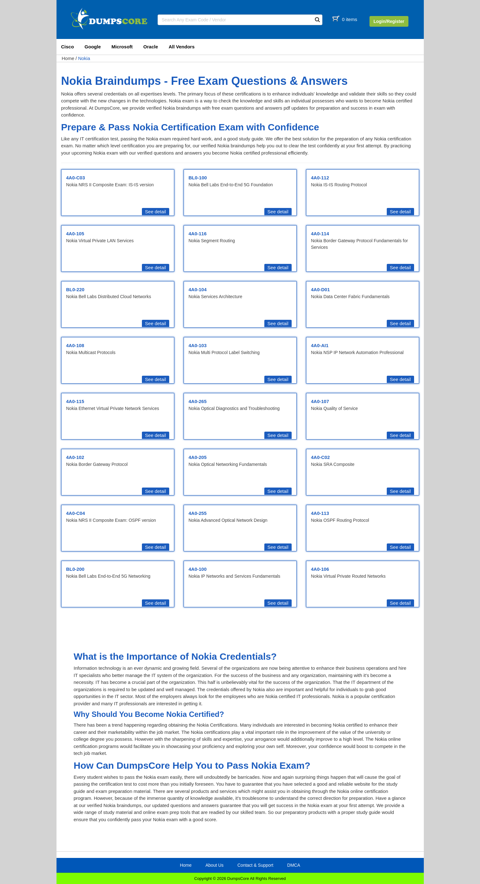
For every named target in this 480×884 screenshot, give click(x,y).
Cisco (67, 46)
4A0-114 (320, 233)
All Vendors (182, 46)
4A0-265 (198, 401)
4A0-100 (198, 569)
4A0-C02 (320, 457)
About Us (214, 865)
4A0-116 (198, 233)
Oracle (150, 46)
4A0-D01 (320, 289)
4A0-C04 (75, 513)
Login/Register (389, 21)
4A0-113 (320, 513)
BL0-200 (75, 569)
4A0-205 (198, 457)
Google (92, 46)
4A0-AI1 (320, 345)
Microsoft (122, 46)
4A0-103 (198, 345)
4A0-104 (198, 289)
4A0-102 (75, 457)
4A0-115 (75, 401)
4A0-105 (75, 233)
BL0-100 (198, 177)
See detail (155, 211)
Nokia (84, 58)
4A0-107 (320, 401)
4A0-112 (320, 177)
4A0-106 (320, 569)
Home (68, 58)
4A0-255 (198, 513)
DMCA (293, 865)
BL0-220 (75, 289)
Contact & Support (255, 865)
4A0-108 (75, 345)
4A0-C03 (75, 177)
